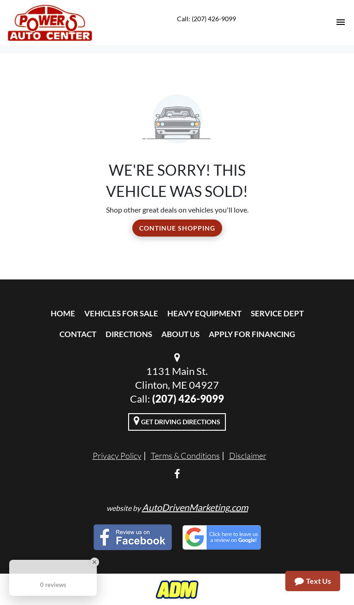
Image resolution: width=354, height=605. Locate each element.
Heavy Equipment (204, 313)
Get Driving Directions (177, 420)
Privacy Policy (117, 456)
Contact (77, 334)
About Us (180, 334)
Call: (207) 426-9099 (206, 19)
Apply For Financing (252, 334)
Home (63, 313)
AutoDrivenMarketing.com (195, 507)
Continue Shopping (177, 228)
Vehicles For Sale (121, 313)
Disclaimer (247, 456)
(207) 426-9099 (188, 398)
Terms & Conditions (185, 456)
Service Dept (277, 313)
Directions (129, 334)
